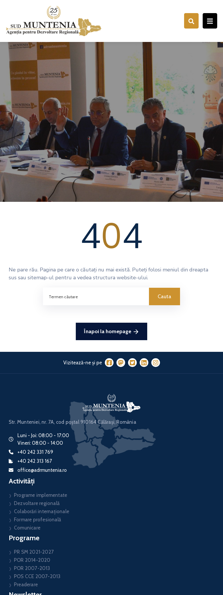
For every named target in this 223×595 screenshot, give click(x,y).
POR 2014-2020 (32, 560)
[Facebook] (109, 362)
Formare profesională (37, 519)
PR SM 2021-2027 (34, 552)
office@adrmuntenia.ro (42, 470)
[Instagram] (155, 362)
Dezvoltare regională (37, 503)
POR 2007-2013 (32, 568)
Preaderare (26, 584)
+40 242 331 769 (35, 452)
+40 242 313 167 (34, 461)
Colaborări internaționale (41, 511)
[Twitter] (132, 362)
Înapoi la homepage (111, 331)
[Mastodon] (120, 362)
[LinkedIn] (144, 362)
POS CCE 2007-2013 (37, 576)
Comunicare (27, 528)
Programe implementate (40, 495)
